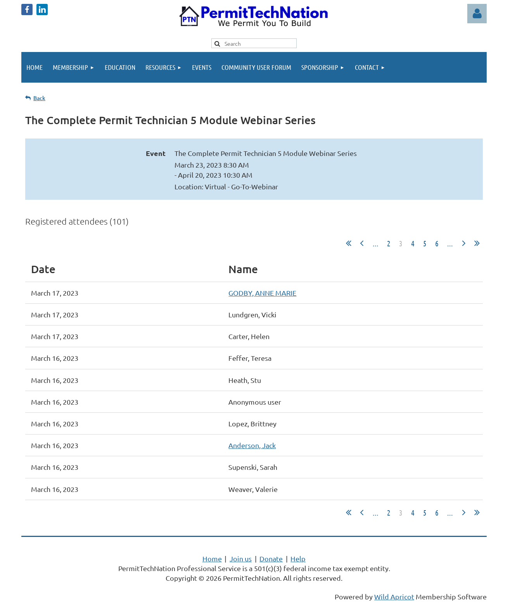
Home (212, 558)
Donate (271, 558)
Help (298, 558)
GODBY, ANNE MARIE (262, 293)
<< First (348, 243)
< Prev (362, 243)
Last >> (477, 243)
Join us (241, 558)
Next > (464, 243)
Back (39, 98)
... (375, 243)
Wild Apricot (394, 596)
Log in (477, 13)
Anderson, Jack (252, 445)
